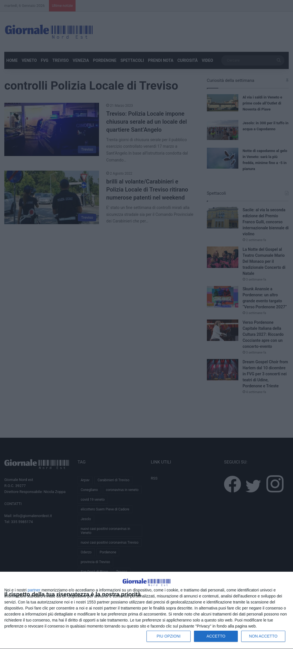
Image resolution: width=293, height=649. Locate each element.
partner (34, 590)
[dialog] (146, 604)
